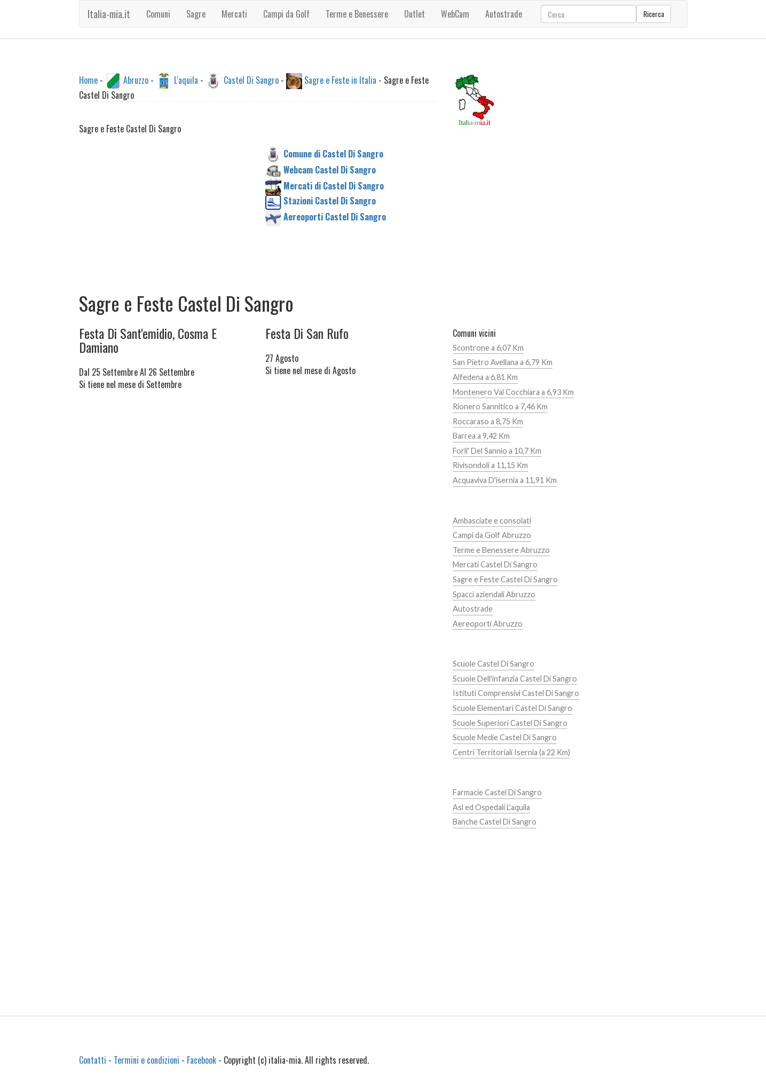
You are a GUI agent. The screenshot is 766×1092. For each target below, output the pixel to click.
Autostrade (473, 608)
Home (88, 80)
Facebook (201, 1060)
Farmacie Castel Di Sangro (497, 792)
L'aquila (186, 80)
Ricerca (653, 13)
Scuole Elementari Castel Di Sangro (512, 708)
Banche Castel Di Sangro (494, 821)
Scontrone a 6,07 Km (488, 347)
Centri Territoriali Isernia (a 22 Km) (511, 752)
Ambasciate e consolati (492, 520)
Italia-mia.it (109, 14)
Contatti (92, 1060)
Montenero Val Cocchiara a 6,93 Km (513, 392)
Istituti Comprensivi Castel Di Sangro (516, 693)
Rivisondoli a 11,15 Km (490, 465)
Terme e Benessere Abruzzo (501, 550)
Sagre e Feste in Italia (340, 80)
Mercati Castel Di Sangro (495, 564)
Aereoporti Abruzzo (488, 623)
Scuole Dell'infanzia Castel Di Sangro (515, 678)
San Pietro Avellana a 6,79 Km (502, 362)
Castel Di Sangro (251, 80)
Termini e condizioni (146, 1060)
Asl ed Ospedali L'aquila (491, 807)
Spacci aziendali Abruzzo (494, 594)
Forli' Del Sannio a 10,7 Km (497, 450)
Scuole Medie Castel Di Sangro (505, 737)
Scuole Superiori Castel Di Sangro (510, 722)
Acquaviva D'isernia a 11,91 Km (505, 480)
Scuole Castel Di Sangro (493, 663)
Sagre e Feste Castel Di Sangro (505, 579)
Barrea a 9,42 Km (481, 435)
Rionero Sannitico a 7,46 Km (500, 406)
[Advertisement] (164, 213)
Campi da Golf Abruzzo (492, 535)
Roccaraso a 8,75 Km (488, 421)
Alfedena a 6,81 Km (485, 377)
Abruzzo (135, 80)
